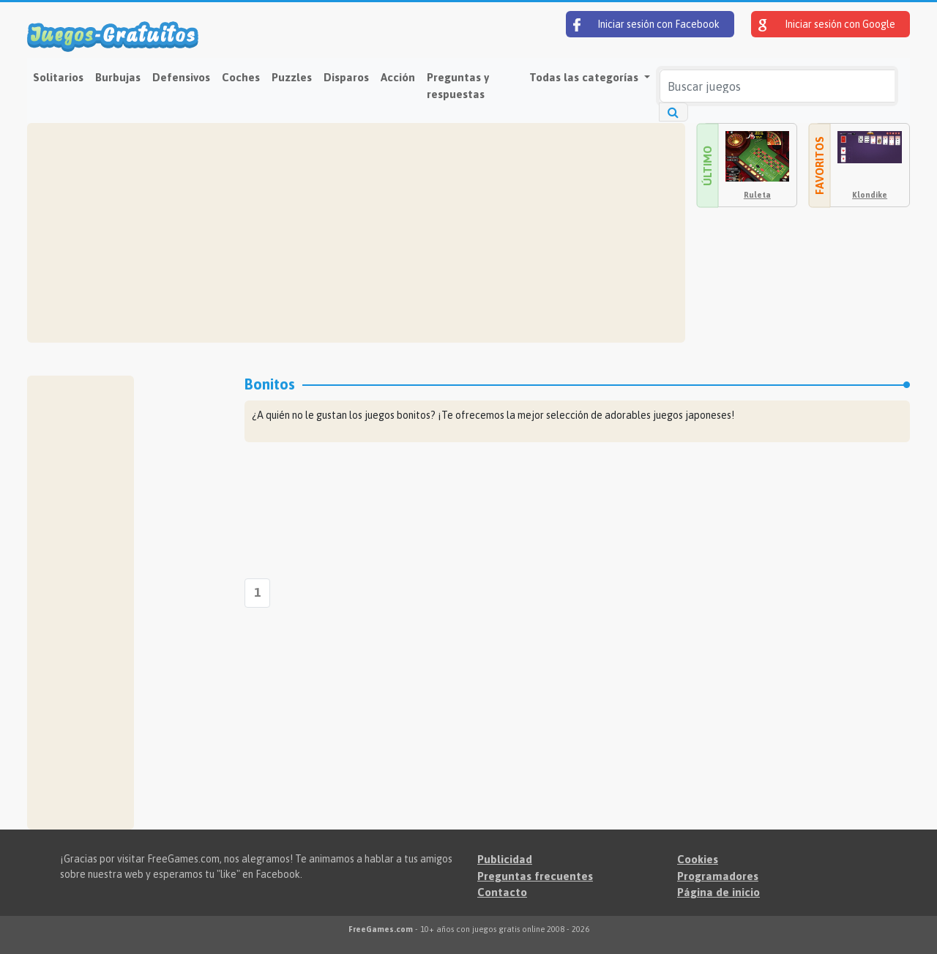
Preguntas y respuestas (458, 85)
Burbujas (118, 77)
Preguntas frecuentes (535, 876)
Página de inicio (718, 892)
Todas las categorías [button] (585, 77)
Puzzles (292, 77)
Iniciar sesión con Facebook (646, 24)
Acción (398, 77)
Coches (241, 77)
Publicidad (504, 859)
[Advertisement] (356, 232)
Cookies (697, 859)
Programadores (717, 876)
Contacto (502, 892)
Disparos (346, 77)
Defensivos (181, 77)
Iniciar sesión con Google (826, 24)
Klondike (869, 194)
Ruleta (757, 194)
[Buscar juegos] (777, 86)
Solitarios (58, 77)
